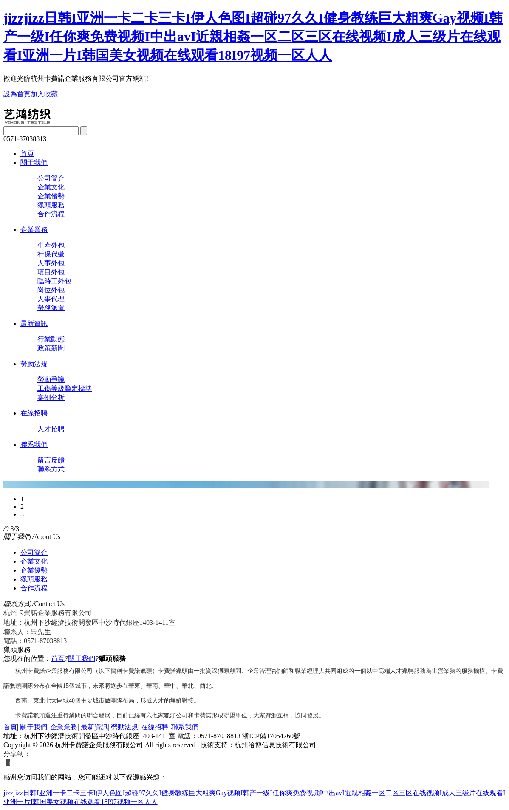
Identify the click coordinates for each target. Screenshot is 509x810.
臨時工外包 (54, 281)
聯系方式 (51, 469)
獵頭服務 (51, 205)
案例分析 (51, 397)
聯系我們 (34, 444)
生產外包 (51, 245)
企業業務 (34, 229)
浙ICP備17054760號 (271, 735)
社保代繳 (51, 254)
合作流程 (51, 213)
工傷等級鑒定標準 (64, 388)
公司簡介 (51, 178)
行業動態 (51, 339)
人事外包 (51, 263)
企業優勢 (51, 196)
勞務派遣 (51, 307)
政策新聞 (51, 348)
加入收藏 (44, 94)
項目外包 (51, 272)
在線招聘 (34, 413)
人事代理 (51, 298)
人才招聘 (51, 428)
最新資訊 (34, 323)
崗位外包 (51, 290)
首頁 (27, 153)
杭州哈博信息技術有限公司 (275, 744)
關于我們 (34, 162)
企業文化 (51, 187)
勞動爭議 (51, 379)
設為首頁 (17, 94)
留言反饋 (51, 460)
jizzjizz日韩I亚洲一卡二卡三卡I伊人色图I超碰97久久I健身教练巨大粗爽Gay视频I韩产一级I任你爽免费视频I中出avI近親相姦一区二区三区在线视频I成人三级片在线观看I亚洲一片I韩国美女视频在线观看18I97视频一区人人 (253, 36)
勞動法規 (34, 363)
